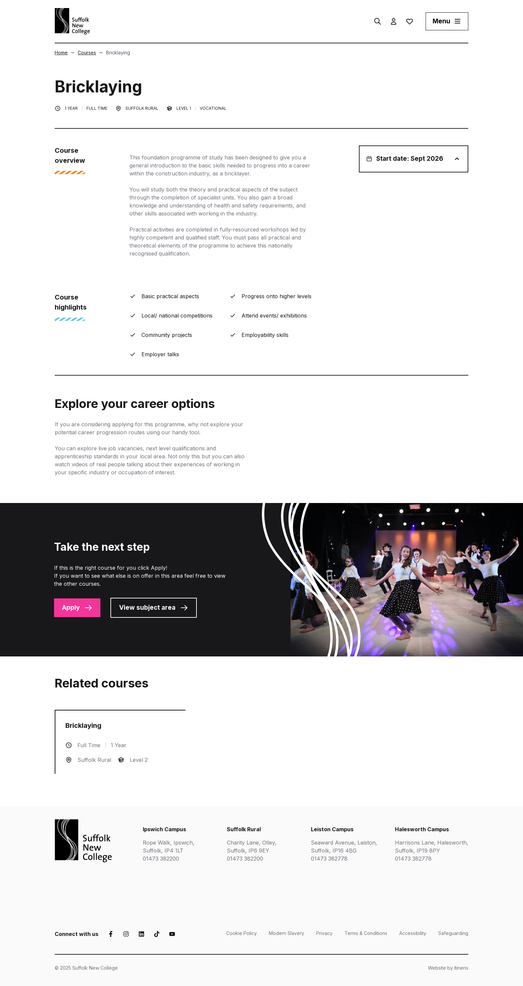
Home (61, 52)
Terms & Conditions (366, 933)
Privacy (324, 933)
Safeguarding (453, 933)
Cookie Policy (241, 933)
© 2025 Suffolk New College (86, 968)
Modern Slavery (286, 933)
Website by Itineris (448, 968)
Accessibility (412, 933)
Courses (83, 52)
